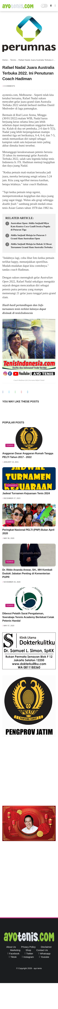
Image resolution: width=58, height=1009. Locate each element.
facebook (14, 953)
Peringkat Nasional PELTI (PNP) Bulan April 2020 (28, 531)
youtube (45, 957)
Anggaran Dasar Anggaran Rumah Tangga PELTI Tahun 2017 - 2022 (27, 455)
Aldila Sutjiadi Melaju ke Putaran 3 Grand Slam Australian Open (28, 237)
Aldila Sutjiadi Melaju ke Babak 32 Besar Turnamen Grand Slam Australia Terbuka (31, 246)
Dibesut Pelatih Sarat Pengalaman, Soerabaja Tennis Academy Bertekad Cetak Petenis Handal (28, 617)
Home (5, 60)
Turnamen (11, 485)
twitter (29, 953)
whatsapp (45, 953)
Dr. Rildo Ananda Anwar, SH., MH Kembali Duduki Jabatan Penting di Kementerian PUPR (27, 573)
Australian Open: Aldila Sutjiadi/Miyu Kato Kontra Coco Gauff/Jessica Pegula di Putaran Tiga (30, 226)
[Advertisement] (29, 772)
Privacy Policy (28, 947)
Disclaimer (46, 947)
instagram (29, 957)
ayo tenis (38, 968)
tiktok (14, 957)
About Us (11, 947)
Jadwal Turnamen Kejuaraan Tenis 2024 (26, 493)
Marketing (15, 950)
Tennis (13, 60)
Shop (28, 950)
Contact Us (42, 950)
